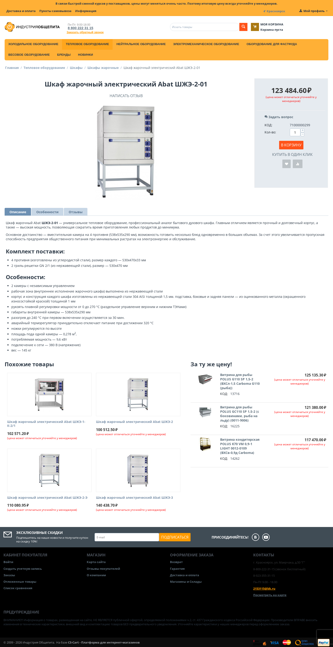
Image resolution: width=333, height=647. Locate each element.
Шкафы (76, 67)
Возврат (176, 561)
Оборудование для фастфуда (272, 43)
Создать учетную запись (22, 568)
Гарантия (177, 568)
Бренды (64, 53)
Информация (85, 11)
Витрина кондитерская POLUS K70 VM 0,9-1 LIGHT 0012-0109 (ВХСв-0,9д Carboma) (239, 445)
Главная (12, 67)
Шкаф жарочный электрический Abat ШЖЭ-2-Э (47, 497)
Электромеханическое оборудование (206, 43)
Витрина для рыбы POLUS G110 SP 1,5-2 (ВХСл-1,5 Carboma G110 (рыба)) (240, 380)
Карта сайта (96, 561)
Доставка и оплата (21, 11)
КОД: (268, 124)
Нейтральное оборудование (141, 43)
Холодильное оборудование (33, 43)
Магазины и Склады (186, 581)
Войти (8, 561)
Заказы (9, 574)
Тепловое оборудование (87, 43)
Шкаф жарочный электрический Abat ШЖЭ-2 (134, 421)
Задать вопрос (279, 116)
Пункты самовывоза (55, 11)
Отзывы (76, 211)
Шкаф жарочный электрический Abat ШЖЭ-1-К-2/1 (46, 423)
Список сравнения (17, 587)
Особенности (47, 211)
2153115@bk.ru (264, 587)
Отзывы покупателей (103, 568)
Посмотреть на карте (270, 594)
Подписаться (174, 536)
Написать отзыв (126, 94)
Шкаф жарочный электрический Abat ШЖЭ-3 (134, 497)
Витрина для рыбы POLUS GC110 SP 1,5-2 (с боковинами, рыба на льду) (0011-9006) (239, 413)
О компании (96, 574)
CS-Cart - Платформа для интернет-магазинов (104, 641)
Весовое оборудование (29, 53)
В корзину (291, 144)
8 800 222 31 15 (78, 27)
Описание (17, 211)
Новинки (85, 53)
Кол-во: (270, 131)
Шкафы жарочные (103, 67)
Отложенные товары (19, 581)
